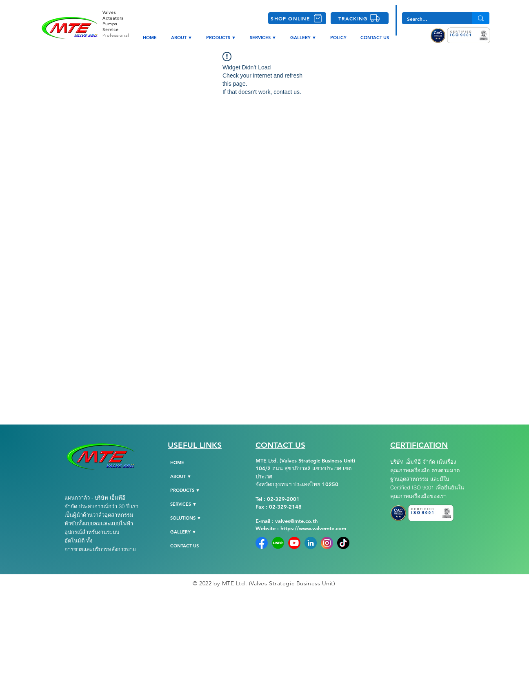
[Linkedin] (311, 543)
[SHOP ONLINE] (297, 18)
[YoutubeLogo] (294, 543)
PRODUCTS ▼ (185, 490)
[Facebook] (262, 543)
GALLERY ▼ (183, 532)
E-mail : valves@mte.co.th (287, 521)
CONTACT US (184, 546)
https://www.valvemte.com (313, 528)
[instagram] (327, 543)
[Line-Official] (278, 543)
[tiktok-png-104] (343, 543)
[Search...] (431, 19)
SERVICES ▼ (183, 504)
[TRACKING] (360, 18)
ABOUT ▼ (180, 476)
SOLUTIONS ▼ (185, 518)
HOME (177, 462)
